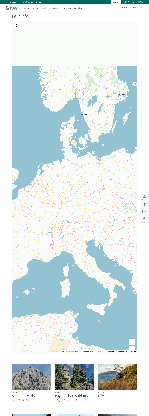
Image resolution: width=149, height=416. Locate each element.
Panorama (124, 8)
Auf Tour (35, 8)
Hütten (44, 8)
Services (135, 8)
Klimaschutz (54, 8)
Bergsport (25, 8)
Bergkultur (78, 8)
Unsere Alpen (66, 8)
